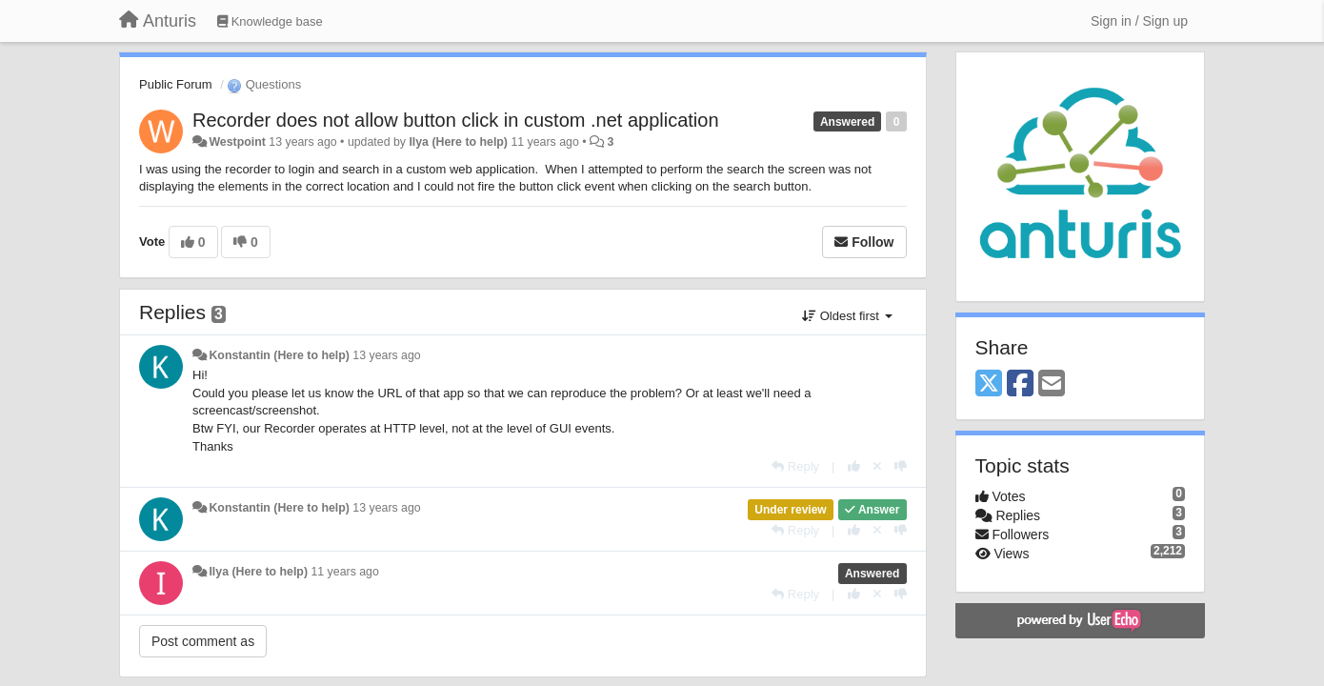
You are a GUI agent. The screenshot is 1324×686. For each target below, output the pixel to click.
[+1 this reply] (854, 466)
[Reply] (795, 466)
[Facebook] (1020, 384)
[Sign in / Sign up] (1139, 21)
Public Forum (175, 84)
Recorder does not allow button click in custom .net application (455, 120)
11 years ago (344, 571)
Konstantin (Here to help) (279, 355)
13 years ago (386, 355)
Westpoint (237, 142)
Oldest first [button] (847, 316)
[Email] (1051, 384)
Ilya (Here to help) (458, 142)
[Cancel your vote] (877, 466)
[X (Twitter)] (988, 384)
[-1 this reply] (900, 466)
